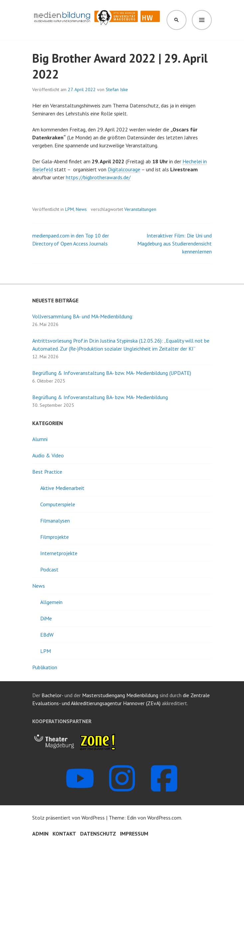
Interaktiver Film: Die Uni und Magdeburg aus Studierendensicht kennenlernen (174, 243)
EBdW (47, 634)
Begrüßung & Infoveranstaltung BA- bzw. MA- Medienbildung (100, 397)
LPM (69, 209)
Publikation (44, 667)
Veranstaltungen (140, 209)
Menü (202, 20)
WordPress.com (164, 817)
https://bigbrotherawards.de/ (98, 177)
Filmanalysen (55, 520)
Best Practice (47, 471)
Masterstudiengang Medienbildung (121, 695)
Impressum (134, 833)
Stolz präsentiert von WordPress (68, 817)
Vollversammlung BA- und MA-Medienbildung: (82, 316)
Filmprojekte (54, 537)
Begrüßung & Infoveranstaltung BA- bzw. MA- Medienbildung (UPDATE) (111, 373)
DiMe (46, 618)
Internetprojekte (58, 553)
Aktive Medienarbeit (62, 488)
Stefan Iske (117, 89)
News (81, 209)
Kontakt (64, 833)
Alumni (40, 439)
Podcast (49, 569)
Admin (40, 833)
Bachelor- (52, 695)
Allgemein (51, 602)
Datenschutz (98, 833)
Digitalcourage (124, 169)
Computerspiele (57, 504)
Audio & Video (48, 455)
